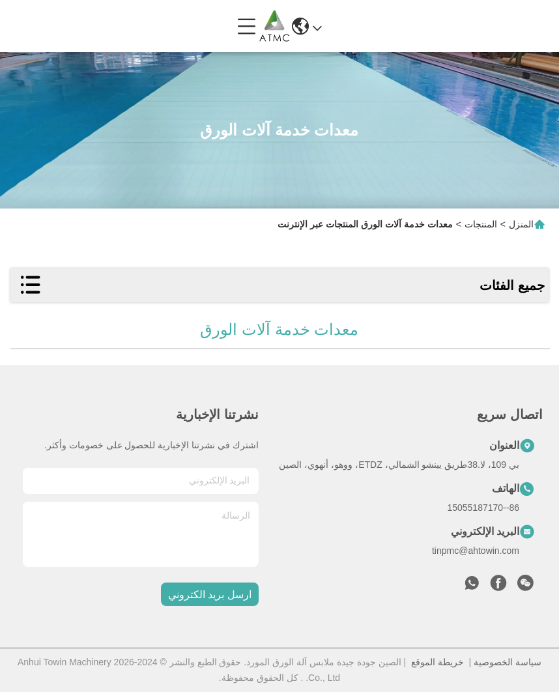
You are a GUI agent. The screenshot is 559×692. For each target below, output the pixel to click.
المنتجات (481, 224)
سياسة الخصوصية (507, 662)
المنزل (521, 224)
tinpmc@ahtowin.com (475, 550)
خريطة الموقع (437, 662)
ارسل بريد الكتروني (209, 594)
